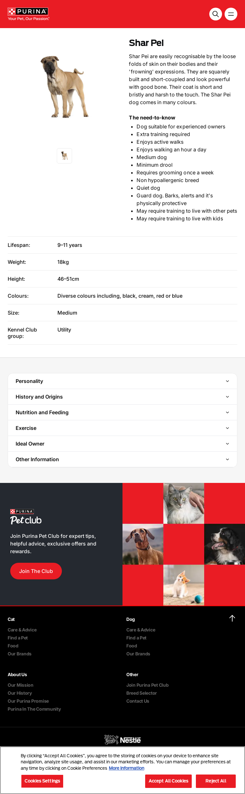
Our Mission (20, 685)
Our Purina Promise (28, 701)
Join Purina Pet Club (147, 685)
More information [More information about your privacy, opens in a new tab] (126, 768)
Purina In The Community (34, 709)
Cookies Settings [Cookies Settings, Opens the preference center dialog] (42, 780)
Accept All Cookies (168, 780)
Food (13, 645)
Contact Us (137, 701)
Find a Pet (18, 637)
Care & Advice (22, 629)
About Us (17, 674)
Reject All (215, 780)
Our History (20, 693)
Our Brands (20, 653)
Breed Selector (141, 693)
